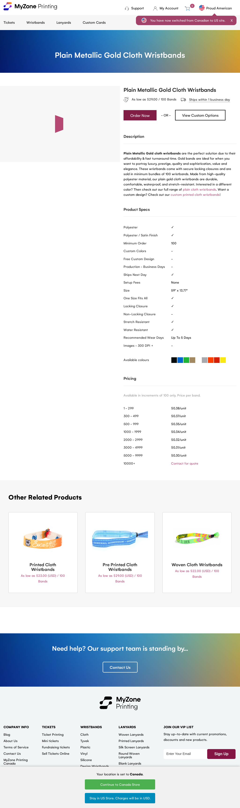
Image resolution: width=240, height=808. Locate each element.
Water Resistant (136, 329)
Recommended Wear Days (144, 337)
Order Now (140, 115)
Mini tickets (50, 741)
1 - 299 (129, 408)
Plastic (85, 747)
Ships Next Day (135, 274)
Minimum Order (135, 243)
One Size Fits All (135, 298)
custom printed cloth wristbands (195, 194)
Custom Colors (135, 251)
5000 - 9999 (133, 455)
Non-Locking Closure (140, 314)
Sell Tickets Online (55, 753)
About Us (11, 741)
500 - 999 (131, 424)
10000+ (129, 463)
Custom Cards (94, 22)
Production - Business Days (144, 267)
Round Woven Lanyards (129, 755)
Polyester (131, 227)
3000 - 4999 (133, 447)
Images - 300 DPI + (138, 345)
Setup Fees (132, 282)
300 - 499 (131, 416)
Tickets (9, 22)
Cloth (84, 734)
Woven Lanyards (131, 734)
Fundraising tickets (56, 747)
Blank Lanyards (130, 763)
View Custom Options (200, 115)
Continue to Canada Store (120, 784)
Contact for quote (184, 463)
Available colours (136, 360)
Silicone (86, 760)
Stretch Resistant (137, 322)
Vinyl (83, 753)
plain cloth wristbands (199, 189)
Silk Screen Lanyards (134, 747)
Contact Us (120, 667)
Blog (7, 734)
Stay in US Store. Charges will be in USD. (120, 798)
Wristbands (35, 22)
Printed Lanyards (131, 741)
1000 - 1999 (132, 432)
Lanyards (63, 22)
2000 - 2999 (133, 439)
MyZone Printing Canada (16, 762)
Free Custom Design (139, 259)
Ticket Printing (53, 734)
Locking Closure (136, 306)
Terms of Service (16, 747)
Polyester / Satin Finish (141, 235)
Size (127, 290)
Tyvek (84, 741)
